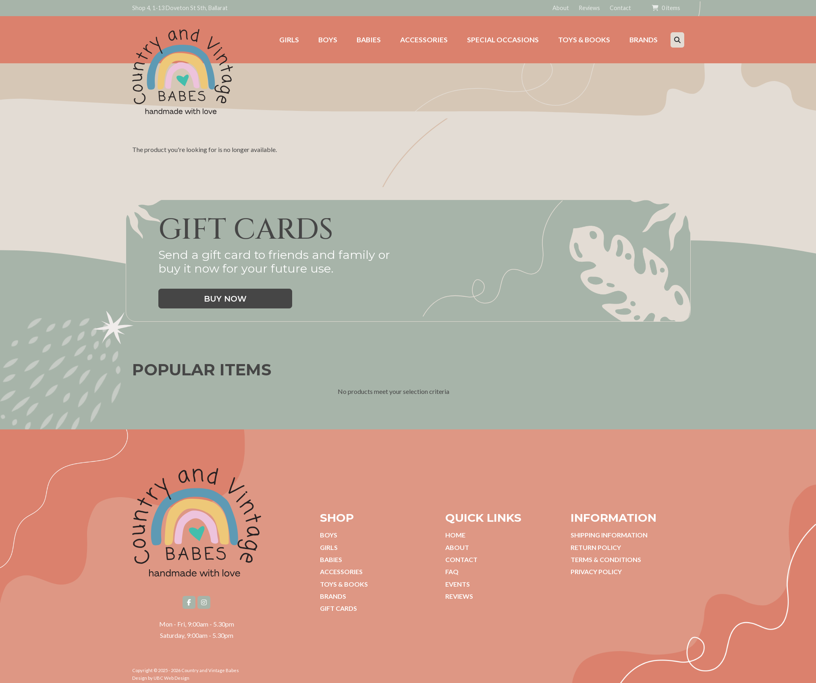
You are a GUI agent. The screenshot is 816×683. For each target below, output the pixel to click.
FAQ (452, 571)
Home (455, 535)
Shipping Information (609, 535)
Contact (620, 7)
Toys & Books (344, 584)
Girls (329, 547)
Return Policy (596, 547)
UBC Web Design (171, 678)
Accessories (341, 571)
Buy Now (225, 299)
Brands (333, 596)
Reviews (589, 7)
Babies (331, 559)
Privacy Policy (596, 571)
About (560, 7)
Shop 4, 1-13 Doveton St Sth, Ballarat (180, 7)
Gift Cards (338, 608)
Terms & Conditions (606, 559)
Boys (328, 535)
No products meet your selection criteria (393, 395)
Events (457, 584)
